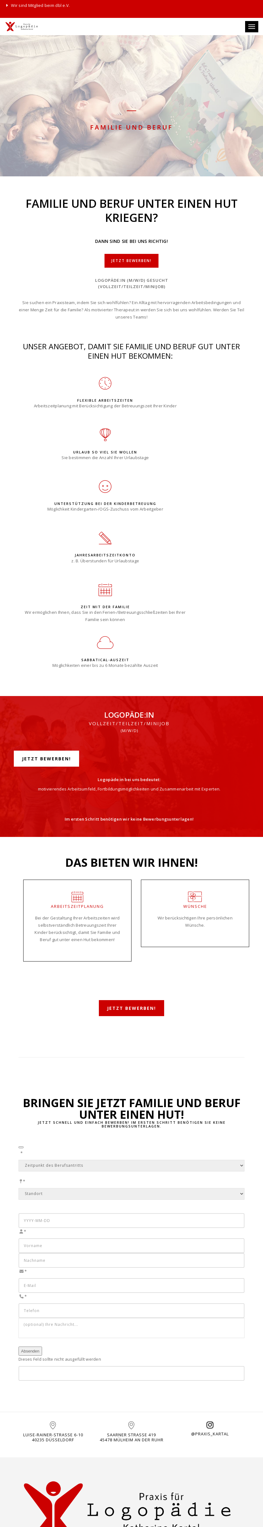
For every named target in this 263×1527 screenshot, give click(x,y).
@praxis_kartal (210, 1318)
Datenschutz (150, 1472)
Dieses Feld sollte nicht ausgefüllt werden (60, 1236)
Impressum (147, 1464)
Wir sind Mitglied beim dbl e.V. (38, 5)
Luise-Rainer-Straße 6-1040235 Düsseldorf (53, 1322)
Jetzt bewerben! (131, 268)
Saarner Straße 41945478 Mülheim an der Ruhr (132, 1322)
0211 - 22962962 (98, 1479)
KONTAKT (88, 1452)
